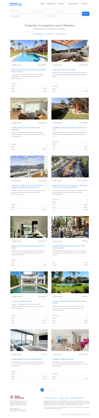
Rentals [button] (61, 4)
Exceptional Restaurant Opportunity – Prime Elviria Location (69, 247)
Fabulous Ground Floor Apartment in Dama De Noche (70, 302)
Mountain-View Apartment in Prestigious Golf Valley (28, 247)
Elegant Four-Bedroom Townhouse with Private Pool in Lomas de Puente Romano (70, 186)
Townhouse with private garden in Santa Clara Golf (69, 129)
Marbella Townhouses (51, 398)
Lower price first (50, 34)
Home (42, 4)
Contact (84, 4)
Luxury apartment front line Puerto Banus (26, 359)
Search (85, 14)
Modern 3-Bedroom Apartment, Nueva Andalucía (25, 129)
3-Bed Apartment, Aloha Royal (64, 70)
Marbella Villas (64, 398)
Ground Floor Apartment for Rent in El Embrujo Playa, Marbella (28, 71)
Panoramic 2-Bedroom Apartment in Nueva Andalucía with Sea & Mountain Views (27, 186)
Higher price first (61, 34)
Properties (51, 4)
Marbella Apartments (77, 398)
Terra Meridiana (19, 402)
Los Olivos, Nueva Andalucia (21, 301)
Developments (73, 4)
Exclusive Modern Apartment (63, 359)
